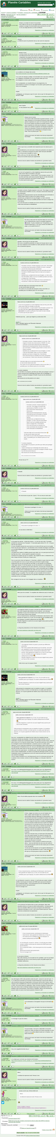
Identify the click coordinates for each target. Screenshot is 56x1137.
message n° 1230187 (16, 102)
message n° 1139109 (16, 36)
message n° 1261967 (16, 238)
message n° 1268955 (16, 1088)
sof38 (4, 71)
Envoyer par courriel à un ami (8, 17)
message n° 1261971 (16, 332)
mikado (5, 1090)
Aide (31, 10)
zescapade (5, 768)
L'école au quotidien (11, 12)
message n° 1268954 (16, 1069)
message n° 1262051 (16, 638)
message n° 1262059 (16, 671)
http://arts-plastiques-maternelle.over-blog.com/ (29, 630)
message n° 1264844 (16, 863)
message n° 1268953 (16, 1056)
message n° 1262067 (16, 709)
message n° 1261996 (16, 504)
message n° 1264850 (16, 901)
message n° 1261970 (16, 299)
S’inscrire (36, 10)
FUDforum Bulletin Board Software (33, 1135)
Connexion (44, 10)
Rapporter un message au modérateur (44, 30)
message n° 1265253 (16, 1025)
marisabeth (6, 22)
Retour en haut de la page (28, 1128)
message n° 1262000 (16, 519)
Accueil (51, 10)
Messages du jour (10, 14)
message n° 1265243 (16, 1015)
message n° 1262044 (16, 538)
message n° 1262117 (16, 766)
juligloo (5, 38)
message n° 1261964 (16, 169)
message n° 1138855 (14, 19)
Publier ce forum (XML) (47, 1129)
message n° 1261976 (16, 485)
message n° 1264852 (16, 923)
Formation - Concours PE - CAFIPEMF (27, 12)
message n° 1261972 (16, 393)
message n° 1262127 (16, 793)
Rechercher (24, 10)
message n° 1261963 (16, 143)
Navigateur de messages (7, 16)
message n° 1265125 (16, 998)
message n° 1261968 (16, 259)
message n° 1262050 (16, 606)
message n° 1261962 (16, 114)
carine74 (5, 51)
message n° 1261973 (16, 468)
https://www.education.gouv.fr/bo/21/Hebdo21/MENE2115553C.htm (33, 73)
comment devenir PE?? (14, 1118)
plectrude (5, 540)
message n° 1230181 (16, 69)
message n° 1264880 (16, 975)
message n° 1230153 (16, 49)
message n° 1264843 (16, 810)
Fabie (4, 171)
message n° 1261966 (16, 216)
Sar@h (17, 322)
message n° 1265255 (16, 1046)
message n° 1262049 (16, 589)
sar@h (4, 301)
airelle (4, 608)
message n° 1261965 (16, 187)
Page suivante (31, 1113)
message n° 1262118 (16, 779)
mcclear (5, 146)
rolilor (4, 116)
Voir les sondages (21, 14)
